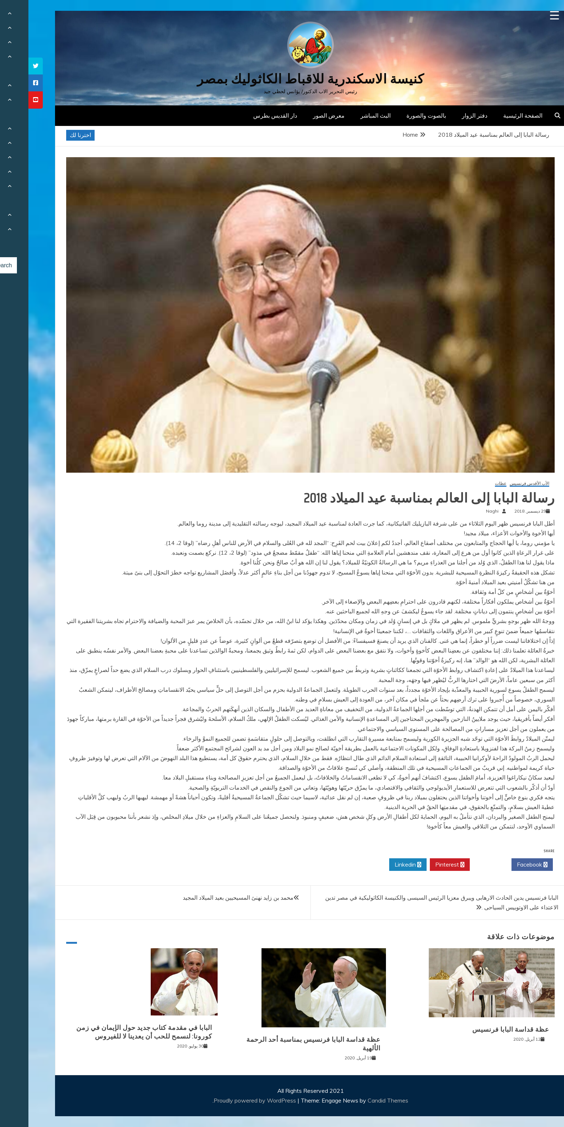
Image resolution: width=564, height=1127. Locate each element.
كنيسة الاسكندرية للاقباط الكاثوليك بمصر (282, 79)
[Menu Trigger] (526, 15)
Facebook (503, 865)
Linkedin (379, 865)
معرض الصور (300, 115)
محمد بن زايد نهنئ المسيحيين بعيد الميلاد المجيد (209, 897)
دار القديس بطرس (247, 115)
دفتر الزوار (446, 115)
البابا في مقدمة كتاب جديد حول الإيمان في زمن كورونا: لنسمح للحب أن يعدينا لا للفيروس (116, 1032)
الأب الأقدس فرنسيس (501, 483)
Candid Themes (359, 1100)
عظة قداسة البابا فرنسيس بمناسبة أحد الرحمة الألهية (285, 1044)
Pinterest (421, 865)
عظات (472, 483)
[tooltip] (7, 66)
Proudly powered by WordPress (227, 1100)
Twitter (462, 865)
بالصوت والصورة (398, 115)
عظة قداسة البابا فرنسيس (482, 1029)
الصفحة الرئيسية (494, 115)
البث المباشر (347, 115)
